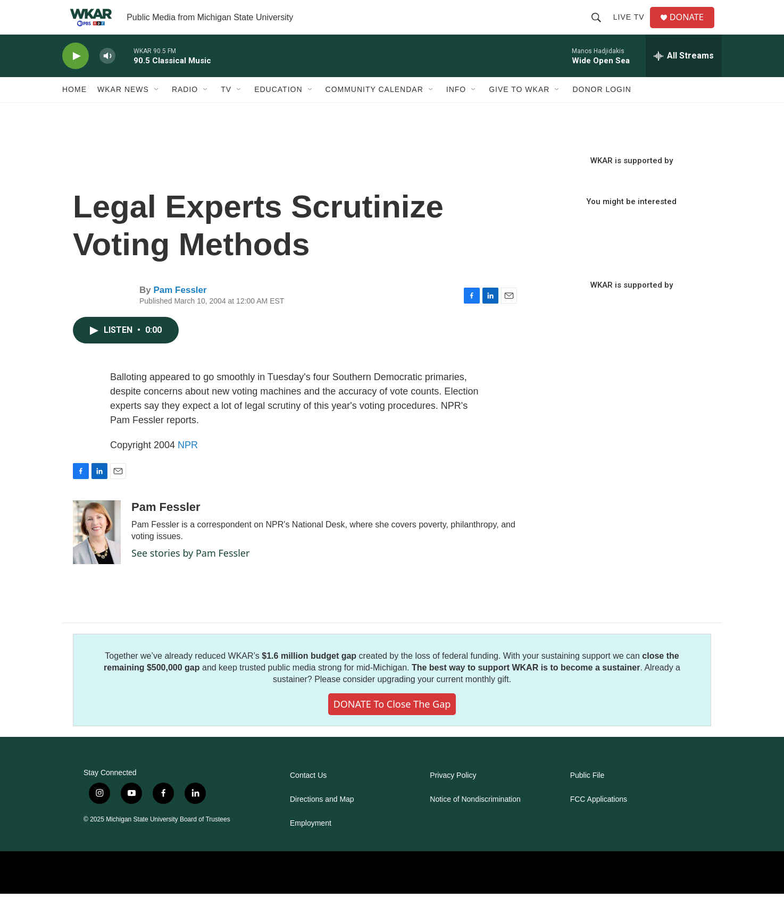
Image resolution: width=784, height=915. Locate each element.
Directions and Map (322, 821)
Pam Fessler (179, 311)
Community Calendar (374, 110)
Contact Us (308, 797)
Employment (310, 845)
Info (456, 110)
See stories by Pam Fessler (190, 574)
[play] (75, 77)
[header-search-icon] (600, 27)
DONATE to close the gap (392, 725)
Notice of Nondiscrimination (475, 821)
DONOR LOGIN (601, 110)
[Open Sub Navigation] (157, 110)
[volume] (107, 77)
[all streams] (684, 77)
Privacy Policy (453, 797)
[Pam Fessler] (97, 553)
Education (278, 110)
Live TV (632, 27)
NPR (188, 466)
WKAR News (123, 110)
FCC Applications (598, 821)
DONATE (692, 27)
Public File (587, 797)
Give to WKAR (519, 110)
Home (74, 110)
